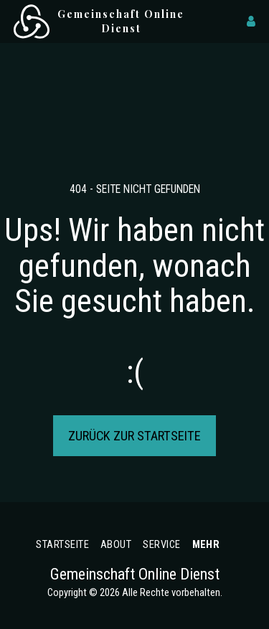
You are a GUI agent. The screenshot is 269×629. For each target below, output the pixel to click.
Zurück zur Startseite (134, 435)
